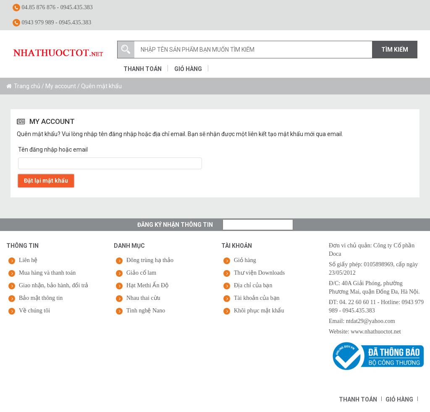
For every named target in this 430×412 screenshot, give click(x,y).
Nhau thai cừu (143, 298)
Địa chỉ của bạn (253, 285)
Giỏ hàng (188, 69)
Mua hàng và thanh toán (47, 273)
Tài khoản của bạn (257, 298)
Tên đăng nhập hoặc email (53, 149)
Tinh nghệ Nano (145, 310)
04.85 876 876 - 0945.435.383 (53, 7)
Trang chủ (27, 86)
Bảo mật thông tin (41, 298)
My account (60, 86)
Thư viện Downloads (259, 273)
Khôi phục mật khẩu (259, 310)
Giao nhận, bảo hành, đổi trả (53, 285)
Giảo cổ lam (141, 273)
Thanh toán (142, 69)
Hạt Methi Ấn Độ (147, 285)
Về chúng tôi (34, 310)
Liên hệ (28, 260)
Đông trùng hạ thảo (149, 260)
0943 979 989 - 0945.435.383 (52, 22)
